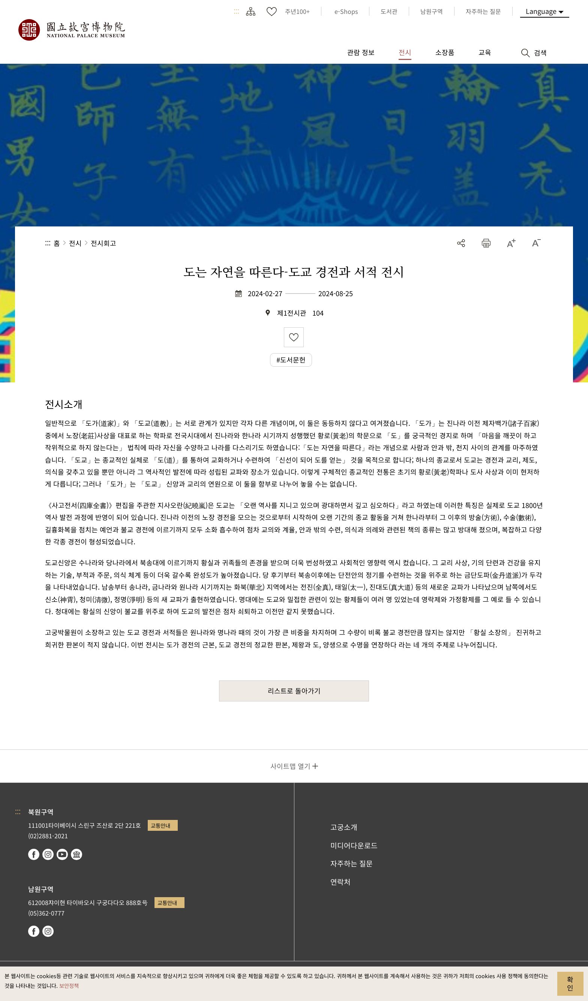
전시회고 (103, 243)
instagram (48, 854)
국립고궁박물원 (71, 30)
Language (541, 11)
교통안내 (160, 825)
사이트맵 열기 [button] (290, 766)
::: (236, 11)
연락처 (340, 882)
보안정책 (69, 985)
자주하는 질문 (351, 863)
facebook (33, 854)
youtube (62, 854)
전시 (75, 243)
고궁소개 (343, 827)
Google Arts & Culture (76, 854)
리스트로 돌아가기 (294, 690)
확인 (570, 983)
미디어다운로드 (354, 845)
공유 (461, 243)
